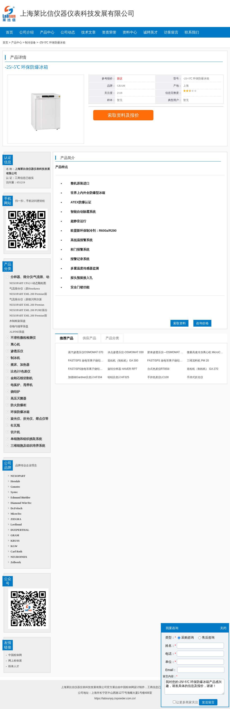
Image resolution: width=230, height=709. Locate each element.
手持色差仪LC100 (158, 377)
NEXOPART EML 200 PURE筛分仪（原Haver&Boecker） (26, 311)
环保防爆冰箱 (20, 412)
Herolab (15, 481)
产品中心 (47, 32)
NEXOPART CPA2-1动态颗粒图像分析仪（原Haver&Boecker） (26, 284)
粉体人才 (13, 666)
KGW (14, 546)
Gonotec (15, 486)
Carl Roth (16, 551)
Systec (14, 492)
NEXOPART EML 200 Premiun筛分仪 (26, 294)
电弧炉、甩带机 (22, 385)
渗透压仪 (17, 351)
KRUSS (15, 540)
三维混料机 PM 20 (198, 360)
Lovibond (16, 524)
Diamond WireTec (21, 503)
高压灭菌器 (18, 398)
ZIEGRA (16, 519)
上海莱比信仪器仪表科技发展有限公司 (84, 687)
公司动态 (68, 32)
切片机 (15, 432)
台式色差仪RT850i (158, 368)
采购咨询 (185, 637)
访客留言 (171, 32)
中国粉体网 (15, 655)
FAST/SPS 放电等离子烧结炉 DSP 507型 (92, 360)
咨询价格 (202, 323)
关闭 (223, 628)
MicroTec (16, 513)
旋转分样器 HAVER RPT (122, 368)
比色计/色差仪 (20, 371)
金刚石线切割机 (22, 378)
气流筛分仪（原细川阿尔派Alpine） (24, 300)
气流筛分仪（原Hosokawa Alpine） (23, 289)
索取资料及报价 (123, 115)
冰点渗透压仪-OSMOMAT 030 (126, 352)
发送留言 (208, 702)
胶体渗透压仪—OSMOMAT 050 (166, 352)
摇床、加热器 (20, 364)
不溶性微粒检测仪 (23, 337)
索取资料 (179, 323)
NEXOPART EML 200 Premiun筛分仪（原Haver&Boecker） (26, 316)
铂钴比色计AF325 (118, 377)
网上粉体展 (15, 660)
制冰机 (15, 358)
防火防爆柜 (18, 405)
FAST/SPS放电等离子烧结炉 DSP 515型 (92, 368)
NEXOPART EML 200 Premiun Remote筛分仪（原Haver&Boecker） (27, 305)
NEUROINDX (19, 557)
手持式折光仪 (195, 377)
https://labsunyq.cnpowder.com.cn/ (115, 698)
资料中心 (130, 32)
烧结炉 (15, 391)
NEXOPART (18, 476)
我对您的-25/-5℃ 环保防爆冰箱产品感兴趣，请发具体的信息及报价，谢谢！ (194, 687)
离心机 (15, 344)
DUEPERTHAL (20, 530)
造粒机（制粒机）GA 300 (123, 360)
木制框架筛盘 (17, 321)
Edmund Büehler (20, 497)
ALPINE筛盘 (16, 331)
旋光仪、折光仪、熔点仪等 (29, 418)
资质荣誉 (109, 32)
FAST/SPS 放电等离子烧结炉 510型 (168, 360)
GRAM (15, 535)
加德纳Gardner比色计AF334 (85, 377)
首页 (9, 32)
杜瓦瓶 (15, 425)
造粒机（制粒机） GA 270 (202, 368)
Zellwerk (16, 562)
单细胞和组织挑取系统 (26, 439)
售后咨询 (206, 637)
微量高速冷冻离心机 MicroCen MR (207, 352)
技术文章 (88, 32)
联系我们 (192, 32)
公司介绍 (26, 32)
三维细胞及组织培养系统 (28, 445)
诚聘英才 (150, 32)
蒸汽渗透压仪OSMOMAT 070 (85, 352)
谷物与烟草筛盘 (18, 326)
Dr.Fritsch (16, 508)
